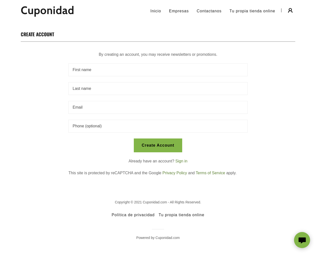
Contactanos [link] (209, 11)
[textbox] (157, 69)
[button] (290, 10)
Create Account (158, 145)
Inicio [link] (155, 11)
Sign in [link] (181, 161)
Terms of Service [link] (210, 173)
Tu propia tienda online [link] (252, 11)
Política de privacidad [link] (133, 215)
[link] (69, 13)
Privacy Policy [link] (174, 173)
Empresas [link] (179, 11)
